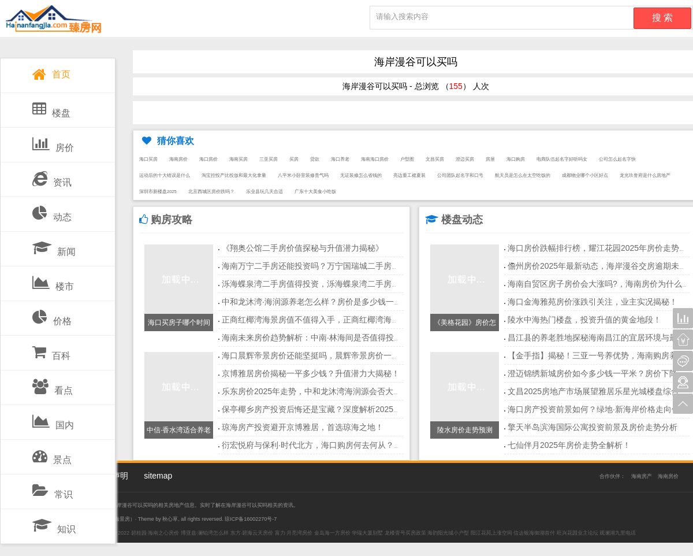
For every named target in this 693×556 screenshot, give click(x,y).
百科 (51, 350)
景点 (52, 454)
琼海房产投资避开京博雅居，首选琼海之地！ (302, 427)
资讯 (52, 176)
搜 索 (662, 18)
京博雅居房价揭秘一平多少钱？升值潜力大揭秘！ (311, 373)
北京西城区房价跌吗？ (211, 191)
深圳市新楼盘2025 (158, 191)
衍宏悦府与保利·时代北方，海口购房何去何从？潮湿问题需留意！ (340, 445)
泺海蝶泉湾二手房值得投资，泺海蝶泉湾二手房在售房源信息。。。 (343, 283)
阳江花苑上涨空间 (491, 533)
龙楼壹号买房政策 (405, 533)
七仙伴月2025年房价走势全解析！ (569, 445)
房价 (53, 142)
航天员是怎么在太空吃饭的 (522, 175)
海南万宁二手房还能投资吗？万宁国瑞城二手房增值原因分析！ (335, 265)
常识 (52, 488)
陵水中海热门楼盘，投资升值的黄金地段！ (584, 319)
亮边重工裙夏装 (409, 175)
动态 (52, 211)
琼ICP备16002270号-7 (251, 519)
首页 (51, 71)
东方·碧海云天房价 (252, 533)
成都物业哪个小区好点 (585, 175)
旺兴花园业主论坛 (577, 533)
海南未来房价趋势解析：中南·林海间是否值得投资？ (316, 337)
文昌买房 (435, 159)
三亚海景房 (117, 519)
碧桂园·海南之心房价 (155, 533)
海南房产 (641, 476)
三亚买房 (268, 159)
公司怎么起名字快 (617, 159)
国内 (53, 419)
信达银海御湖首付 (534, 533)
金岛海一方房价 (332, 533)
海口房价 (208, 159)
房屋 (490, 159)
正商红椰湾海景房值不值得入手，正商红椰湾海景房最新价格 (331, 319)
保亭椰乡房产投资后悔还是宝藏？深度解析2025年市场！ (324, 409)
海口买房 (148, 159)
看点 (52, 384)
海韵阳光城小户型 (448, 533)
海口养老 (340, 159)
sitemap (158, 475)
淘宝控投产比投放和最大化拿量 (234, 175)
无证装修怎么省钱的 (361, 175)
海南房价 (178, 159)
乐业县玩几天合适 (264, 191)
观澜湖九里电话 (617, 533)
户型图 (407, 159)
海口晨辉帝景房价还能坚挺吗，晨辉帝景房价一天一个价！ (327, 355)
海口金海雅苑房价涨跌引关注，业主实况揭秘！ (592, 301)
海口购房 (515, 159)
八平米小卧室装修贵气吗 (303, 175)
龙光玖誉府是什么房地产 (645, 175)
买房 (294, 159)
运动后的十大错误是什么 (164, 175)
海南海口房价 (375, 159)
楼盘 (51, 107)
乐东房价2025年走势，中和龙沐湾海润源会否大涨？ (315, 391)
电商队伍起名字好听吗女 (561, 159)
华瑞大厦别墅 (367, 533)
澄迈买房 (465, 159)
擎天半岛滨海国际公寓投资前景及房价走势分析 (592, 427)
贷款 (314, 159)
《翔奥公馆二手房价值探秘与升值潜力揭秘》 (302, 248)
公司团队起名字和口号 (460, 175)
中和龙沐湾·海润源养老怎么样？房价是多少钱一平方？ (320, 301)
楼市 (53, 280)
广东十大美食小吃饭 (315, 191)
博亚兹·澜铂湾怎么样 (205, 533)
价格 (52, 315)
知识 (54, 523)
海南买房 (238, 159)
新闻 (54, 246)
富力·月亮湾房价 (294, 533)
